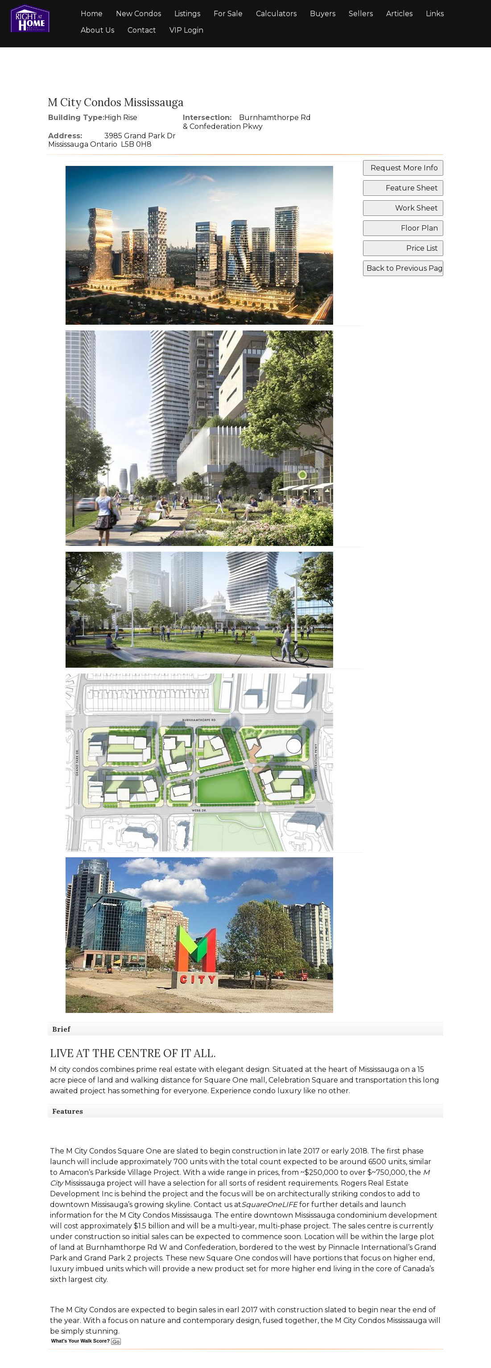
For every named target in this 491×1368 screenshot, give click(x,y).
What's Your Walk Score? (86, 1340)
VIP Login (186, 30)
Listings (187, 13)
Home (92, 13)
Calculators (276, 13)
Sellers (361, 13)
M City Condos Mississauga (165, 1215)
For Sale (228, 13)
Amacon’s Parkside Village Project (119, 1172)
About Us (97, 30)
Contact (142, 30)
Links (435, 13)
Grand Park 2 (108, 1258)
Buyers (322, 13)
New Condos (138, 13)
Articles (399, 13)
